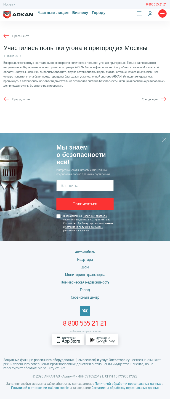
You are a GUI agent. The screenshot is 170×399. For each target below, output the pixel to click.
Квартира (85, 259)
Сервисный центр (85, 297)
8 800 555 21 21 (85, 323)
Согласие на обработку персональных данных (88, 223)
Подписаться (85, 204)
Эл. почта (69, 185)
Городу (99, 13)
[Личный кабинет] (151, 13)
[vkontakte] (85, 311)
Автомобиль (85, 252)
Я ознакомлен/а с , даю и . (88, 223)
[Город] (10, 4)
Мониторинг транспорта (85, 274)
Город (85, 289)
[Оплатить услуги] (140, 13)
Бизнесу (80, 13)
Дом (85, 267)
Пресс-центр (20, 36)
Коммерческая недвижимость (85, 282)
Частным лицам (53, 13)
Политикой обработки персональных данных (128, 384)
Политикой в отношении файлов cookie (40, 388)
